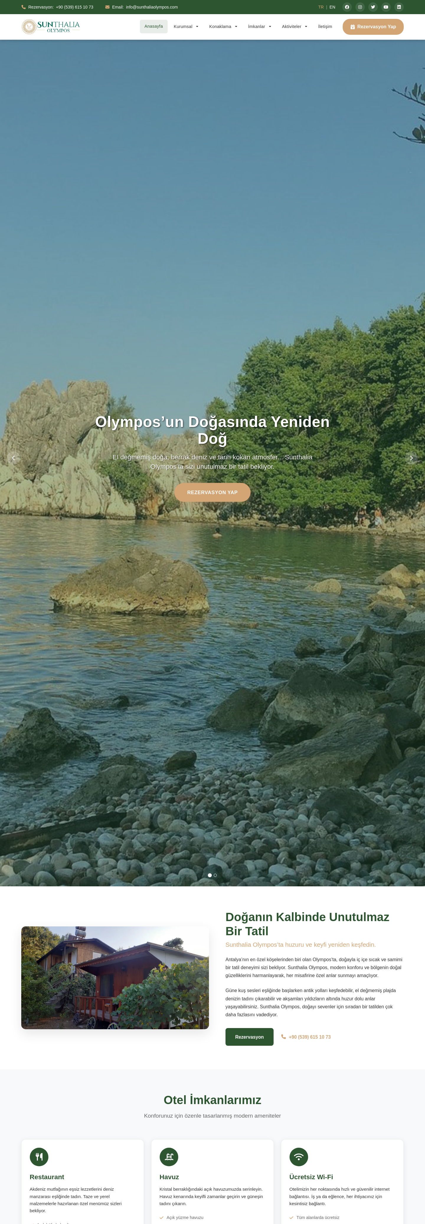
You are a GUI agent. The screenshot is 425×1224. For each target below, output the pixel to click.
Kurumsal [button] (184, 26)
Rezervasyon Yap (373, 26)
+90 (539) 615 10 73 (307, 1037)
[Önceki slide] (16, 458)
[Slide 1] (209, 875)
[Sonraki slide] (408, 458)
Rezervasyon (250, 1037)
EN (332, 7)
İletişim (325, 26)
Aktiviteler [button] (292, 26)
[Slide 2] (215, 875)
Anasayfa (154, 26)
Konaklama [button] (221, 26)
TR (321, 7)
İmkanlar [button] (257, 26)
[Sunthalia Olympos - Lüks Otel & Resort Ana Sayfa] (50, 27)
